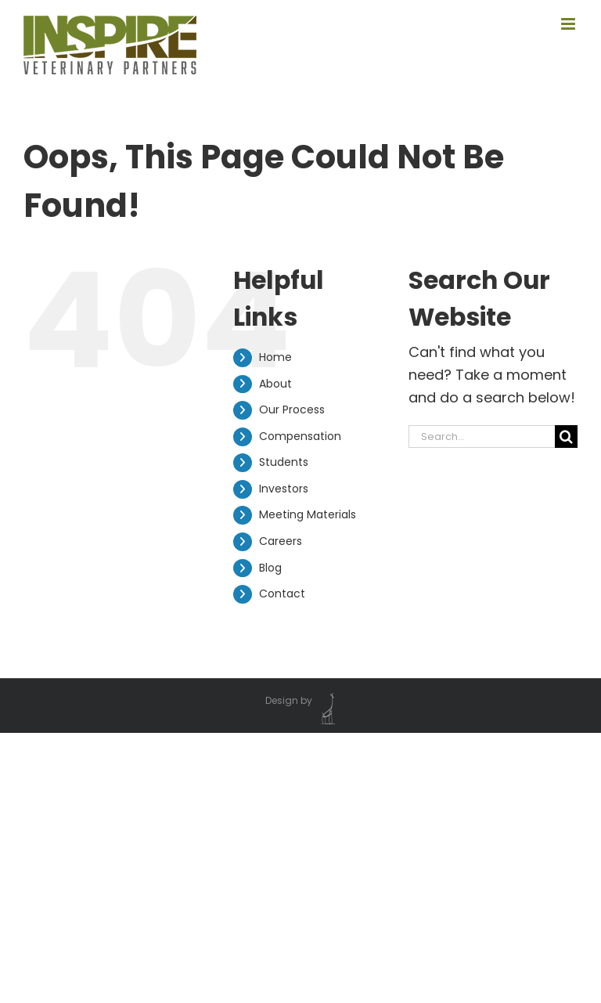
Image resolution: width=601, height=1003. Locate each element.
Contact (282, 593)
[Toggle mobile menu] (569, 24)
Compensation (300, 436)
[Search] (566, 436)
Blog (270, 567)
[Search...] (481, 436)
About (275, 383)
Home (275, 357)
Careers (280, 541)
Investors (283, 488)
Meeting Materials (307, 514)
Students (283, 462)
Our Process (292, 409)
